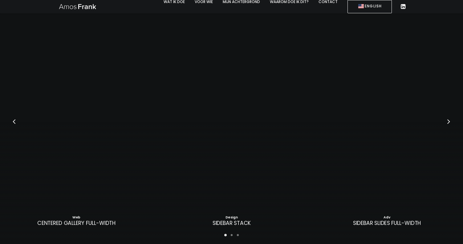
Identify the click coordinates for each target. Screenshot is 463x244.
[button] (402, 6)
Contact (328, 2)
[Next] (449, 122)
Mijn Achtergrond (241, 2)
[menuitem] (174, 2)
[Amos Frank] (77, 6)
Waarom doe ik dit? (289, 2)
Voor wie (204, 2)
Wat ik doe (174, 2)
